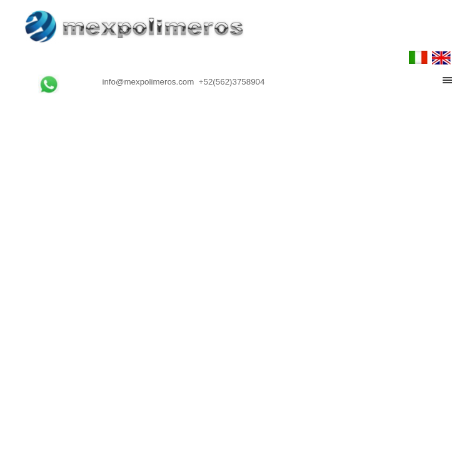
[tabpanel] (248, 81)
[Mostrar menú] (447, 80)
